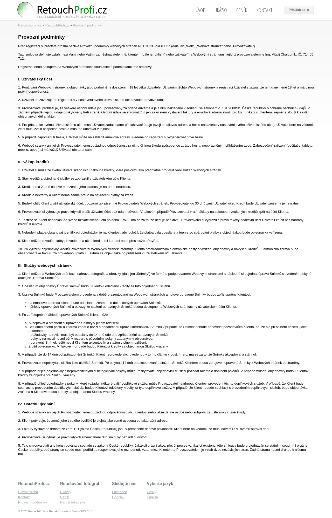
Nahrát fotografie (72, 502)
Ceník (241, 10)
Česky (151, 492)
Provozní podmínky (87, 25)
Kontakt (264, 10)
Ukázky (221, 10)
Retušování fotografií (81, 483)
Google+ (118, 497)
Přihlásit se (299, 10)
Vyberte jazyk (160, 483)
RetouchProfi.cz (57, 25)
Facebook (119, 492)
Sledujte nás (124, 483)
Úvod (200, 10)
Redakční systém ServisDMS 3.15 (70, 511)
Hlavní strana (28, 492)
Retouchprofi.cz (30, 25)
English (152, 497)
